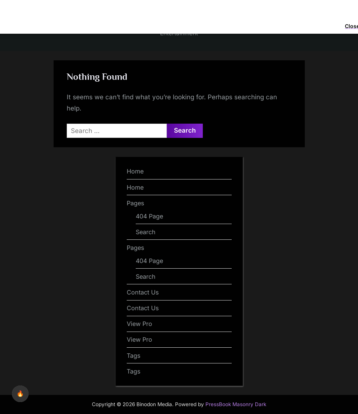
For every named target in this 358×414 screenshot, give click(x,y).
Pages (135, 203)
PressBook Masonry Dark (235, 404)
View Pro (139, 323)
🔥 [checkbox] (20, 393)
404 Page (149, 216)
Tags (134, 355)
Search (146, 232)
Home (135, 171)
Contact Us (143, 292)
